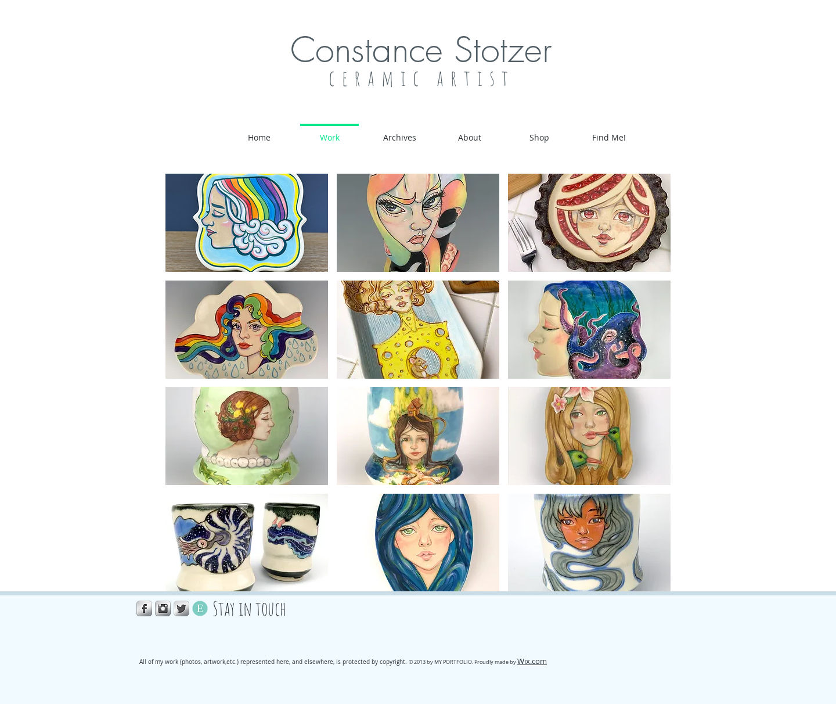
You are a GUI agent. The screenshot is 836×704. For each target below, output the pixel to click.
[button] (246, 223)
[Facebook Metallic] (144, 608)
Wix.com (532, 661)
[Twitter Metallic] (181, 608)
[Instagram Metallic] (163, 608)
